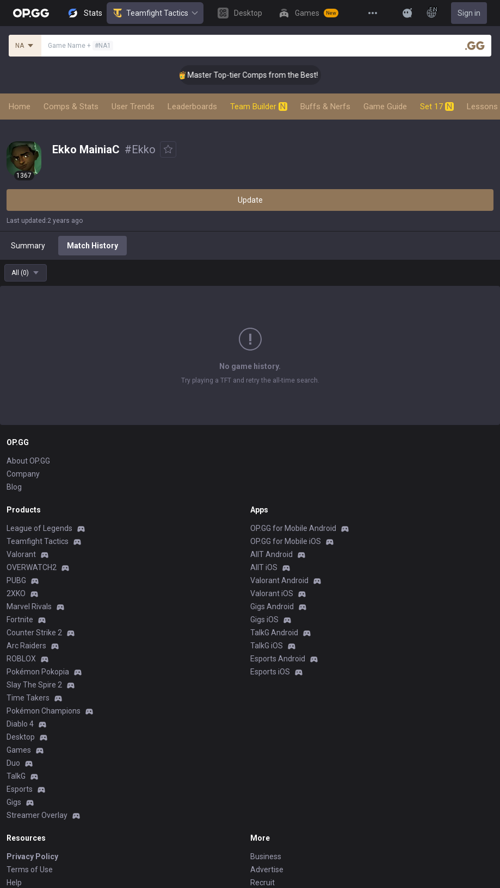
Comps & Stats (71, 106)
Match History (92, 245)
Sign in (469, 13)
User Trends (133, 106)
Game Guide (385, 106)
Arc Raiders (26, 645)
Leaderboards (192, 106)
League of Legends (39, 528)
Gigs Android (272, 606)
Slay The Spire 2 (34, 684)
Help (14, 882)
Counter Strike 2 (34, 632)
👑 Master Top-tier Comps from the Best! (263, 75)
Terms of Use (30, 869)
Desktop (21, 737)
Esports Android (277, 658)
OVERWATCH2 (32, 567)
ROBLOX (21, 658)
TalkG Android (274, 632)
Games (19, 750)
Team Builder (258, 106)
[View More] (373, 13)
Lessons (482, 106)
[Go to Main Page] (31, 13)
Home (19, 106)
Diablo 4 (20, 724)
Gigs (14, 802)
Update (250, 200)
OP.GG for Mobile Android (293, 528)
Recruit (262, 882)
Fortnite (20, 619)
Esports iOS (270, 671)
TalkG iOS (266, 645)
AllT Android (271, 554)
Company (23, 474)
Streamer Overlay (37, 815)
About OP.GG (28, 460)
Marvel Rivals (29, 606)
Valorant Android (279, 580)
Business (265, 856)
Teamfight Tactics (155, 13)
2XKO (16, 593)
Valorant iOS (271, 593)
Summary (28, 245)
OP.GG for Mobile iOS (285, 541)
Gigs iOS (264, 619)
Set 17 (437, 106)
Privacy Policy (32, 856)
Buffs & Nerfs (325, 106)
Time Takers (28, 697)
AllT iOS (263, 567)
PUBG (16, 580)
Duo (13, 763)
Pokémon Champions (44, 710)
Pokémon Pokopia (38, 671)
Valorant (21, 554)
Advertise (266, 869)
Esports (20, 789)
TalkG (16, 776)
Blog (14, 487)
